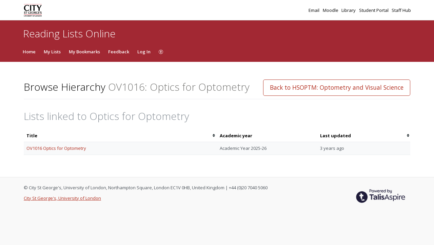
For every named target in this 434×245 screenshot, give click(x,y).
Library (349, 10)
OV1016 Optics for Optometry (56, 148)
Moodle (331, 10)
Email (314, 10)
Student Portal (374, 10)
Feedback (118, 52)
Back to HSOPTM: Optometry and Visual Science (336, 87)
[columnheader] (120, 135)
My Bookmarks (84, 52)
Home (29, 52)
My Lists (52, 52)
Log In (144, 52)
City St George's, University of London (62, 198)
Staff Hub (401, 10)
